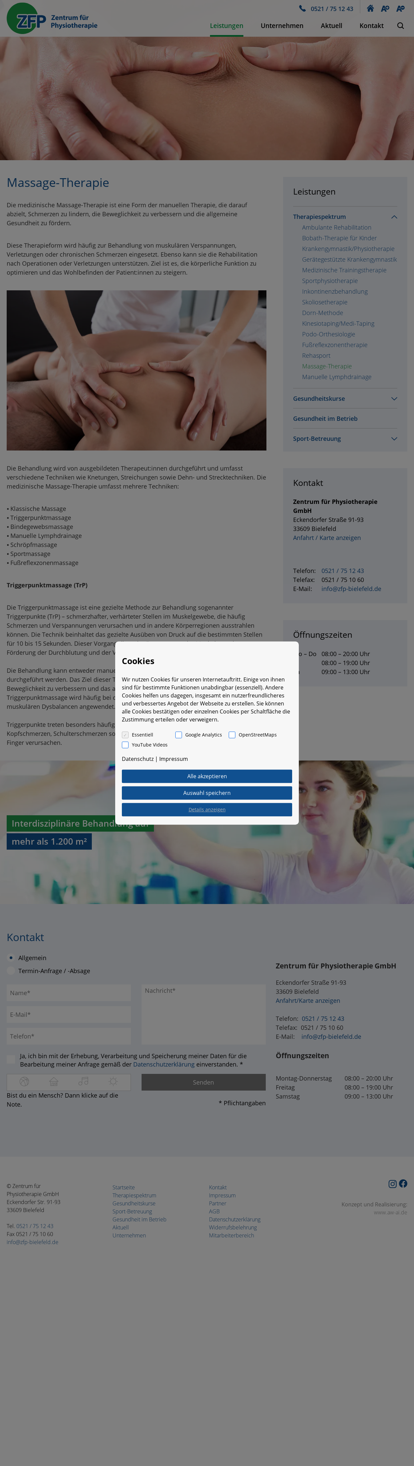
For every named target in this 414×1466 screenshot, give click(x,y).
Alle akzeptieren (207, 776)
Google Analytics (203, 734)
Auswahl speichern (207, 793)
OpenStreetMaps (258, 734)
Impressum (173, 759)
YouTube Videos (150, 745)
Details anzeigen (207, 809)
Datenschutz (138, 759)
